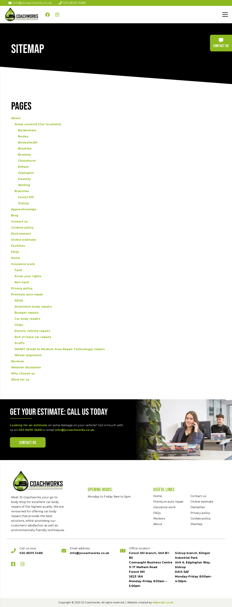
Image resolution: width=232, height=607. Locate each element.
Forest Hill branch (142, 553)
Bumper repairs (26, 312)
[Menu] (225, 14)
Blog (14, 215)
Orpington (26, 173)
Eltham (23, 166)
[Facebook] (47, 14)
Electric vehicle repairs (32, 331)
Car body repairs (27, 318)
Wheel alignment (28, 355)
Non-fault (22, 282)
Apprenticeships (23, 209)
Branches (22, 191)
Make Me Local (163, 602)
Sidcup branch (186, 553)
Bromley (24, 154)
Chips (19, 325)
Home (15, 258)
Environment (21, 233)
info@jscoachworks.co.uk (74, 430)
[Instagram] (57, 14)
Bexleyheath (27, 142)
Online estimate (23, 239)
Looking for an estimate (28, 425)
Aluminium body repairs (33, 306)
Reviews (17, 361)
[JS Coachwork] (21, 14)
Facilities (18, 245)
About (15, 118)
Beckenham (27, 130)
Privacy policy (22, 288)
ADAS (19, 300)
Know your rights (28, 276)
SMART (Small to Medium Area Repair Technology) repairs (60, 349)
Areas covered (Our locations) (38, 124)
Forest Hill (26, 197)
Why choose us (23, 373)
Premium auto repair (27, 294)
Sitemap (196, 524)
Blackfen (25, 148)
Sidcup (23, 203)
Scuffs (19, 343)
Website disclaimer (26, 367)
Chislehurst (27, 160)
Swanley (24, 179)
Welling (24, 185)
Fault (18, 270)
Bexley (23, 136)
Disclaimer (198, 507)
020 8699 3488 (30, 430)
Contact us (19, 221)
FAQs (15, 252)
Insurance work (23, 264)
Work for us (20, 379)
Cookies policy (22, 227)
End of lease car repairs (33, 337)
